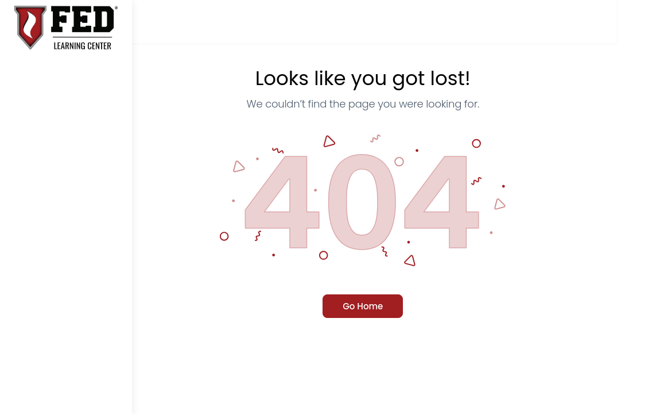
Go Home (394, 306)
